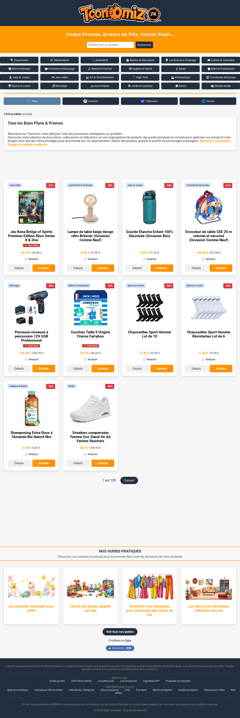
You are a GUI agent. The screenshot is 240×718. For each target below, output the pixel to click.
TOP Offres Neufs (81, 680)
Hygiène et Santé (18, 386)
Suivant (129, 480)
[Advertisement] (120, 164)
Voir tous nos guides (120, 631)
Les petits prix (106, 680)
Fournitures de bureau (198, 185)
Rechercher (144, 44)
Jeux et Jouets (135, 185)
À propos (141, 689)
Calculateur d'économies (48, 689)
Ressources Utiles (214, 689)
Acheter (43, 268)
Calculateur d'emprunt (81, 689)
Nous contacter (110, 689)
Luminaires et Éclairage (80, 185)
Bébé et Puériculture (79, 285)
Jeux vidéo (15, 185)
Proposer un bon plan (178, 680)
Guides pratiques (188, 689)
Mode (71, 386)
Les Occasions (128, 680)
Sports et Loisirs (136, 285)
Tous (32, 101)
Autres (207, 101)
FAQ (127, 689)
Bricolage (14, 285)
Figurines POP (151, 680)
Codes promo (57, 680)
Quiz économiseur (17, 689)
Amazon (90, 101)
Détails (19, 268)
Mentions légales (162, 689)
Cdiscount (149, 101)
